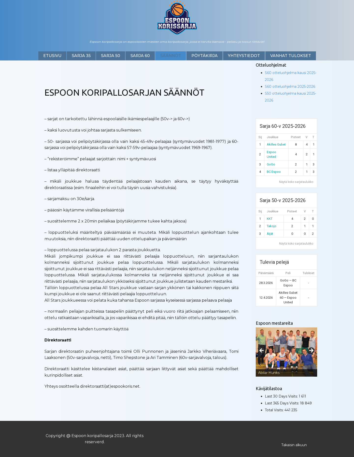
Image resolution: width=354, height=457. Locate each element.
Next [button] (311, 350)
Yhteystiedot (244, 55)
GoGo (271, 164)
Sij (260, 137)
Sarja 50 (110, 55)
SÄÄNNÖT (170, 55)
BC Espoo (274, 172)
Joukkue (272, 137)
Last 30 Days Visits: (282, 396)
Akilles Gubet (276, 144)
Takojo (271, 226)
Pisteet (296, 137)
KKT (269, 219)
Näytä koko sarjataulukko (296, 182)
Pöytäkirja (204, 55)
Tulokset (308, 273)
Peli (288, 273)
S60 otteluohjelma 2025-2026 (290, 86)
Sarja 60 (140, 55)
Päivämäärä (266, 273)
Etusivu (52, 55)
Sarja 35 (81, 55)
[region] (286, 352)
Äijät (270, 234)
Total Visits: (274, 410)
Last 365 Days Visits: (282, 403)
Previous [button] (262, 350)
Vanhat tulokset (290, 55)
